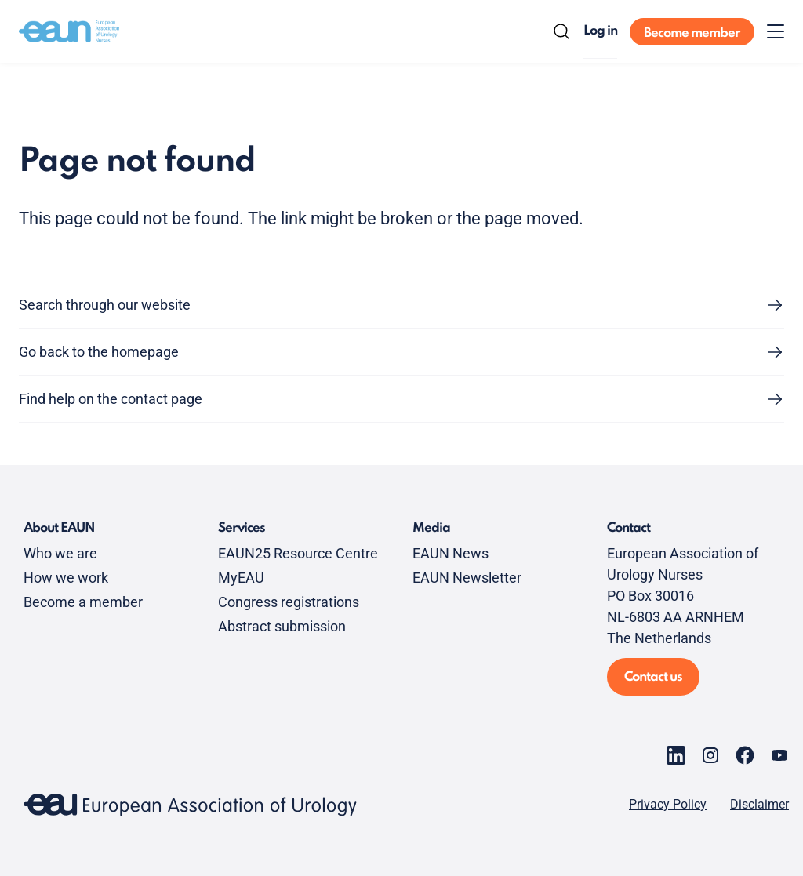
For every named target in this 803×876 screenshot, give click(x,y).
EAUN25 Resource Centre (298, 553)
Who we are (60, 553)
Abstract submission (282, 626)
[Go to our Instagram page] (710, 755)
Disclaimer (759, 805)
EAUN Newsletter (466, 577)
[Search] (561, 31)
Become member (692, 33)
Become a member (83, 602)
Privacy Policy (668, 805)
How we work (66, 577)
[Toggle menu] (775, 31)
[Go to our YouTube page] (779, 755)
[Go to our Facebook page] (745, 755)
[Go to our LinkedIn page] (676, 755)
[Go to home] (69, 31)
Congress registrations (288, 602)
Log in (600, 31)
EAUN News (450, 553)
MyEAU (241, 577)
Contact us (653, 677)
